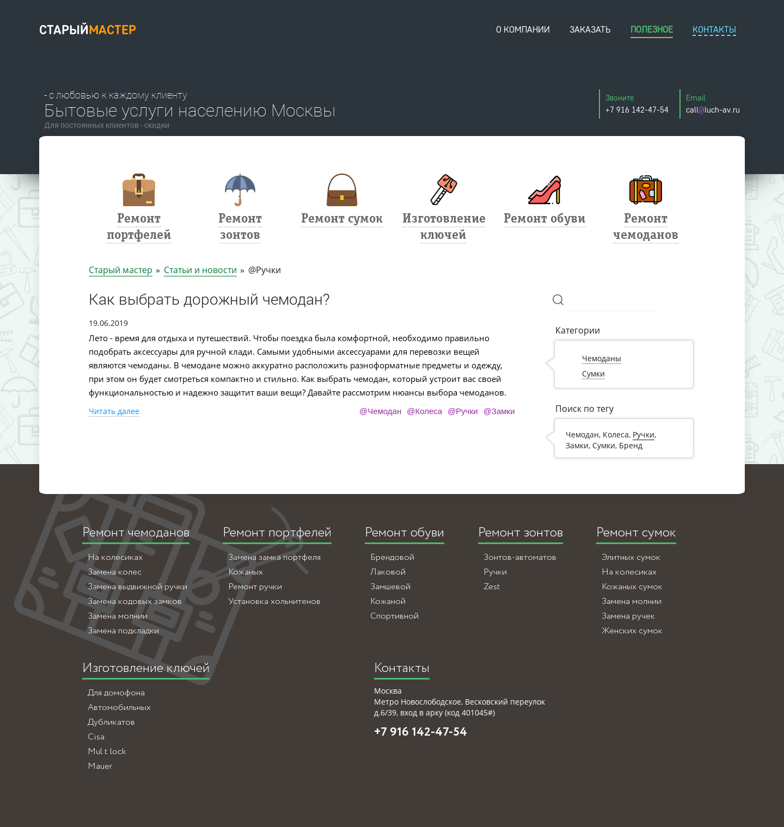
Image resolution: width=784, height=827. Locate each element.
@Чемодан (380, 411)
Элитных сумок (631, 557)
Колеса (616, 434)
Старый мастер (120, 270)
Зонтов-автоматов (519, 557)
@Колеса (424, 411)
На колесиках (115, 557)
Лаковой (388, 572)
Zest (491, 587)
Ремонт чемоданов (135, 532)
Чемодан (582, 434)
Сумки (603, 445)
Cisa (96, 737)
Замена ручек (628, 616)
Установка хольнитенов (274, 601)
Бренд (630, 445)
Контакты (402, 668)
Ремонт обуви (404, 532)
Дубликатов (111, 722)
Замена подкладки (123, 631)
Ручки (643, 434)
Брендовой (392, 557)
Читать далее (114, 411)
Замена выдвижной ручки (137, 587)
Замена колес (115, 572)
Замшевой (390, 587)
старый (87, 30)
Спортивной (394, 616)
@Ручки (463, 411)
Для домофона (116, 693)
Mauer (100, 766)
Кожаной (388, 601)
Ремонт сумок (636, 532)
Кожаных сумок (632, 587)
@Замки (499, 411)
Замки (577, 445)
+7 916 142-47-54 (420, 732)
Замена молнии (118, 616)
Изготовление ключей (146, 668)
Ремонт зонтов (520, 532)
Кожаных (245, 572)
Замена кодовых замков (135, 601)
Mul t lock (107, 751)
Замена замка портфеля (274, 557)
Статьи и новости (200, 270)
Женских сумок (632, 631)
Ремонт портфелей (277, 532)
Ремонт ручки (255, 587)
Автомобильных (119, 707)
